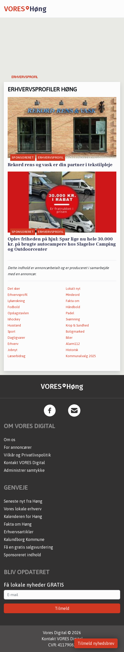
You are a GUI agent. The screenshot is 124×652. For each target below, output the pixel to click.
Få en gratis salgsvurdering (28, 547)
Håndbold (73, 307)
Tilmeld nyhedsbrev (96, 643)
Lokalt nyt (73, 289)
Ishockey (14, 319)
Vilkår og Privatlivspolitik (27, 455)
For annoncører (18, 447)
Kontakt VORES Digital (24, 462)
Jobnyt (12, 350)
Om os (9, 439)
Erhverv (13, 344)
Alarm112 (73, 344)
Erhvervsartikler (18, 531)
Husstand (14, 325)
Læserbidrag (17, 356)
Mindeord (73, 295)
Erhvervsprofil (18, 295)
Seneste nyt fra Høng (23, 501)
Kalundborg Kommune (24, 539)
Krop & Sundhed (77, 325)
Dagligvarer (16, 338)
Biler (69, 338)
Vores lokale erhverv (23, 508)
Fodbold (14, 307)
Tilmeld (62, 608)
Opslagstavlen (18, 313)
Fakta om (72, 301)
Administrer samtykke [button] (24, 470)
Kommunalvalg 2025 (81, 356)
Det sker (14, 289)
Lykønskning (16, 301)
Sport (11, 331)
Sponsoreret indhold (22, 554)
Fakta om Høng (18, 524)
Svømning (73, 319)
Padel (70, 313)
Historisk (72, 350)
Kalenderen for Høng (23, 516)
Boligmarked (75, 331)
